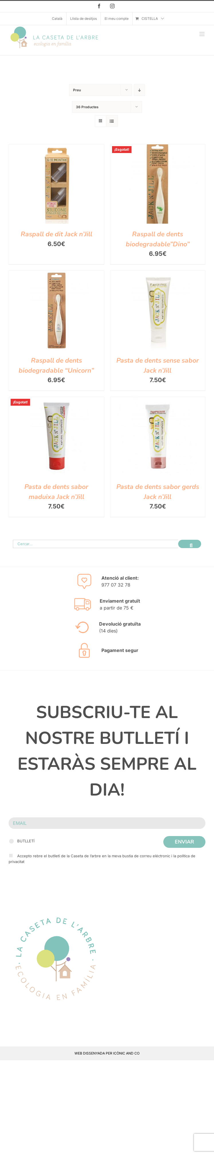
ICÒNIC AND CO (126, 1053)
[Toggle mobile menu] (202, 34)
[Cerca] (189, 544)
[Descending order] (139, 90)
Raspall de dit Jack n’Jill (56, 234)
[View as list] (111, 121)
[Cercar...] (95, 544)
